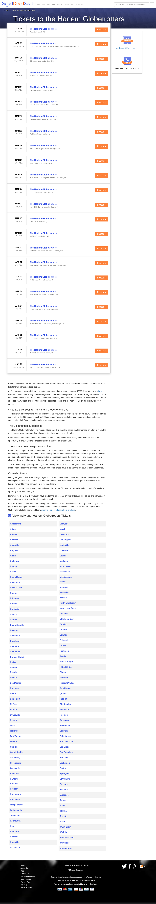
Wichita (63, 832)
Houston (14, 789)
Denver (13, 678)
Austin (13, 556)
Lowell (63, 556)
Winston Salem (67, 837)
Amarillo (14, 534)
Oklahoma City (67, 619)
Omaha (63, 624)
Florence (14, 731)
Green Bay (15, 758)
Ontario (63, 630)
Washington (65, 827)
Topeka (63, 811)
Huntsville (15, 799)
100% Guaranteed (28, 876)
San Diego (64, 747)
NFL (38, 4)
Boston (13, 593)
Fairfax (13, 726)
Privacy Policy (26, 882)
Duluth (13, 694)
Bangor (13, 566)
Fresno (13, 741)
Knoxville (14, 842)
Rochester (64, 710)
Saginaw (64, 731)
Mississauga (66, 577)
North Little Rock (68, 608)
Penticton (64, 651)
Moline (63, 582)
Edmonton (15, 699)
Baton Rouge (16, 577)
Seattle (63, 768)
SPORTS (60, 4)
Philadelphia (65, 667)
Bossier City (16, 588)
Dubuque (14, 688)
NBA (43, 4)
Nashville (64, 592)
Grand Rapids (16, 752)
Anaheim (14, 540)
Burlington (15, 609)
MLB (48, 4)
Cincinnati (15, 636)
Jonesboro (15, 815)
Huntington (15, 794)
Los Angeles (66, 540)
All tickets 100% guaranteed (127, 48)
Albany (13, 529)
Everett (13, 720)
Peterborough (66, 661)
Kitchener (14, 837)
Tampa (63, 800)
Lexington (64, 534)
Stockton (64, 790)
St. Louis (64, 784)
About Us (24, 868)
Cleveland (15, 641)
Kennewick (15, 821)
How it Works (26, 879)
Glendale (14, 747)
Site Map (24, 885)
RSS (145, 866)
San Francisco (66, 752)
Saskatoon (65, 763)
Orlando (63, 635)
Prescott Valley (67, 683)
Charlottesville (17, 625)
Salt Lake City (66, 741)
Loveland (64, 550)
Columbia (14, 646)
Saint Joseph (66, 736)
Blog (22, 871)
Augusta (14, 550)
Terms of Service (27, 888)
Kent (12, 826)
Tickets (101, 29)
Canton (13, 620)
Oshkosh (64, 640)
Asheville (14, 545)
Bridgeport (15, 598)
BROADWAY (79, 4)
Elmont (13, 710)
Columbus (15, 652)
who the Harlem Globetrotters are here (58, 510)
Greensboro (15, 763)
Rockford (64, 715)
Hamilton (14, 773)
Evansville (15, 715)
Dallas (13, 662)
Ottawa (63, 646)
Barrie (13, 572)
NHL (53, 4)
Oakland (64, 614)
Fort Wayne (15, 736)
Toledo (63, 805)
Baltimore (14, 561)
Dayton (13, 668)
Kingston (14, 831)
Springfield (65, 773)
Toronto (63, 816)
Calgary (13, 614)
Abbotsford (15, 524)
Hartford (14, 779)
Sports (12, 10)
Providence (65, 688)
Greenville (15, 768)
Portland (64, 678)
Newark (63, 598)
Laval (62, 529)
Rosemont (64, 720)
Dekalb (13, 672)
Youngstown (66, 848)
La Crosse (15, 847)
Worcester (64, 843)
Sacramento (65, 726)
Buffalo (13, 604)
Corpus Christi (17, 657)
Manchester (65, 566)
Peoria (63, 656)
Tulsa (62, 822)
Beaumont (15, 582)
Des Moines (15, 683)
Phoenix (63, 672)
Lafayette (64, 524)
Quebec (63, 694)
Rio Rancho (65, 704)
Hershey (14, 783)
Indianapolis (16, 810)
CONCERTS (69, 4)
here (100, 391)
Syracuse (64, 795)
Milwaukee (65, 572)
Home (6, 10)
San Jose (64, 758)
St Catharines (66, 779)
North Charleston (68, 603)
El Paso (13, 704)
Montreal (64, 587)
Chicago (14, 630)
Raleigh (63, 699)
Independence (16, 805)
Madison (64, 561)
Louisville (64, 545)
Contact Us (25, 874)
